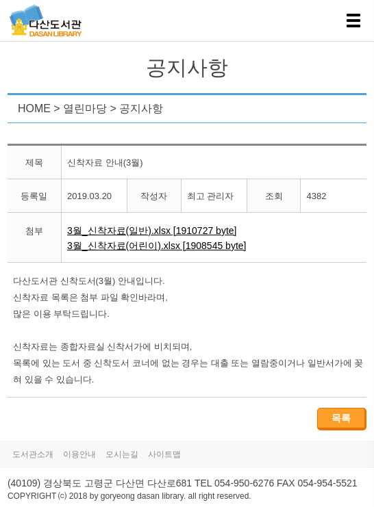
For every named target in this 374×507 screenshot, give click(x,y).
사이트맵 (164, 454)
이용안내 (79, 454)
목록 (341, 418)
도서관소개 (32, 454)
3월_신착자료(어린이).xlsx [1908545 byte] (156, 245)
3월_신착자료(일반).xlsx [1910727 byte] (151, 230)
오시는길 (121, 454)
